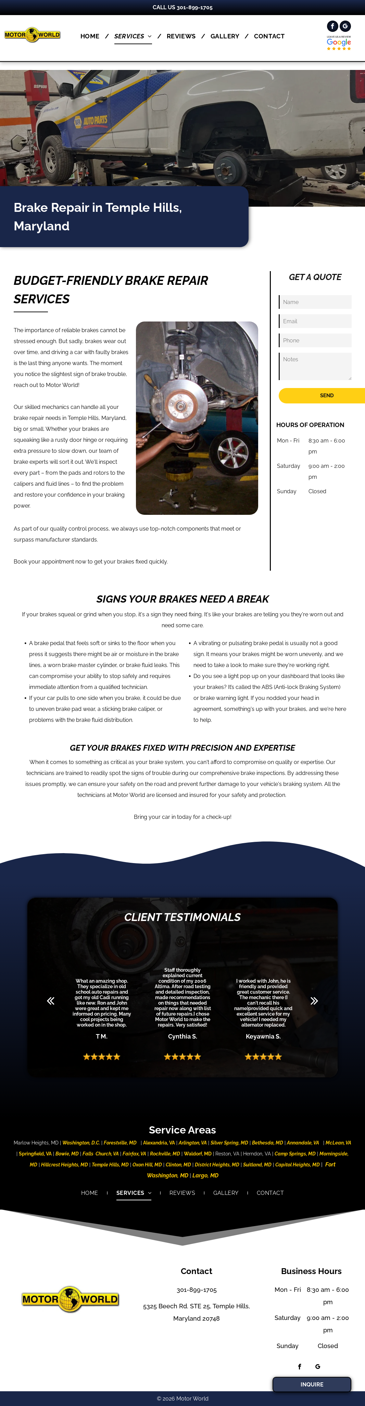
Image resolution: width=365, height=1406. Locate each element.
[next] (314, 1000)
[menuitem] (92, 36)
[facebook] (332, 27)
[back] (50, 1000)
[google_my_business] (345, 27)
